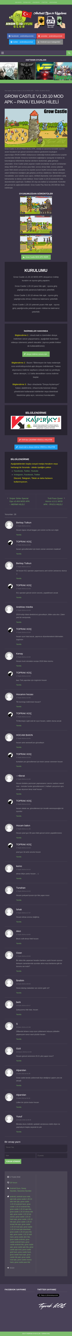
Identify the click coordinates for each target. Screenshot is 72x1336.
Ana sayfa (18, 2)
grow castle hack (24, 1252)
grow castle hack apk (18, 1255)
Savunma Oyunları (24, 1191)
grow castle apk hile (21, 1247)
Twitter (27, 471)
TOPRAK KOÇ (27, 2)
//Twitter (44, 2)
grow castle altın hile (22, 1237)
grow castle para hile (22, 1262)
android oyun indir (23, 1196)
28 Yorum (13, 1183)
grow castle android (17, 1239)
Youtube (34, 471)
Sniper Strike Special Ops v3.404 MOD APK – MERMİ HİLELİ (19, 501)
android (13, 1196)
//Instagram (53, 2)
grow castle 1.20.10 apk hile (20, 1209)
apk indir (13, 1199)
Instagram (18, 474)
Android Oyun (15, 1188)
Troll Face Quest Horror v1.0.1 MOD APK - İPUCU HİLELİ (53, 501)
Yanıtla (18, 535)
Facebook (18, 471)
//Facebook (36, 2)
